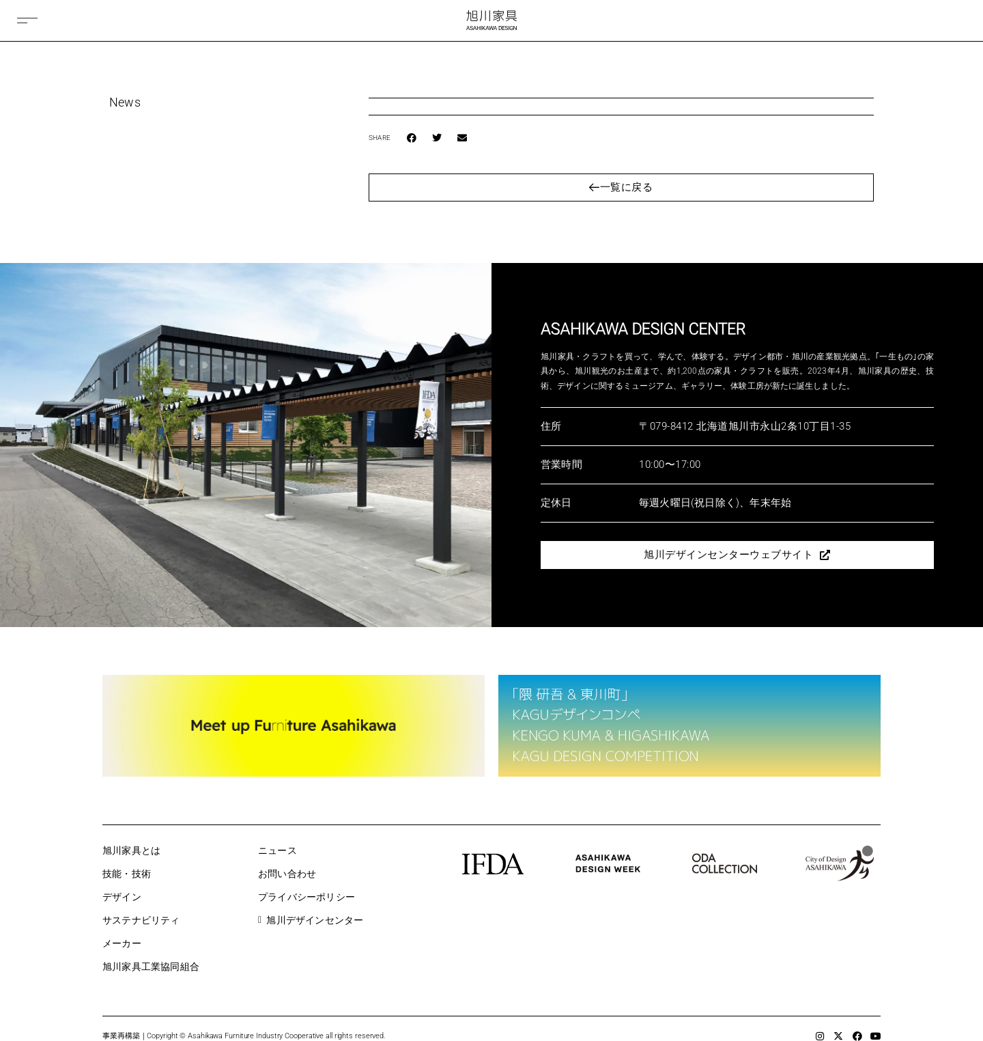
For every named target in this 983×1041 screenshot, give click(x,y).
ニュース (277, 850)
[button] (412, 138)
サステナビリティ (141, 920)
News (125, 102)
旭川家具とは (131, 850)
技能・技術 (126, 873)
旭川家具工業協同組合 (150, 966)
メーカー (121, 943)
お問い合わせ (287, 873)
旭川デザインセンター (310, 920)
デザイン (121, 896)
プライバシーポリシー (306, 896)
